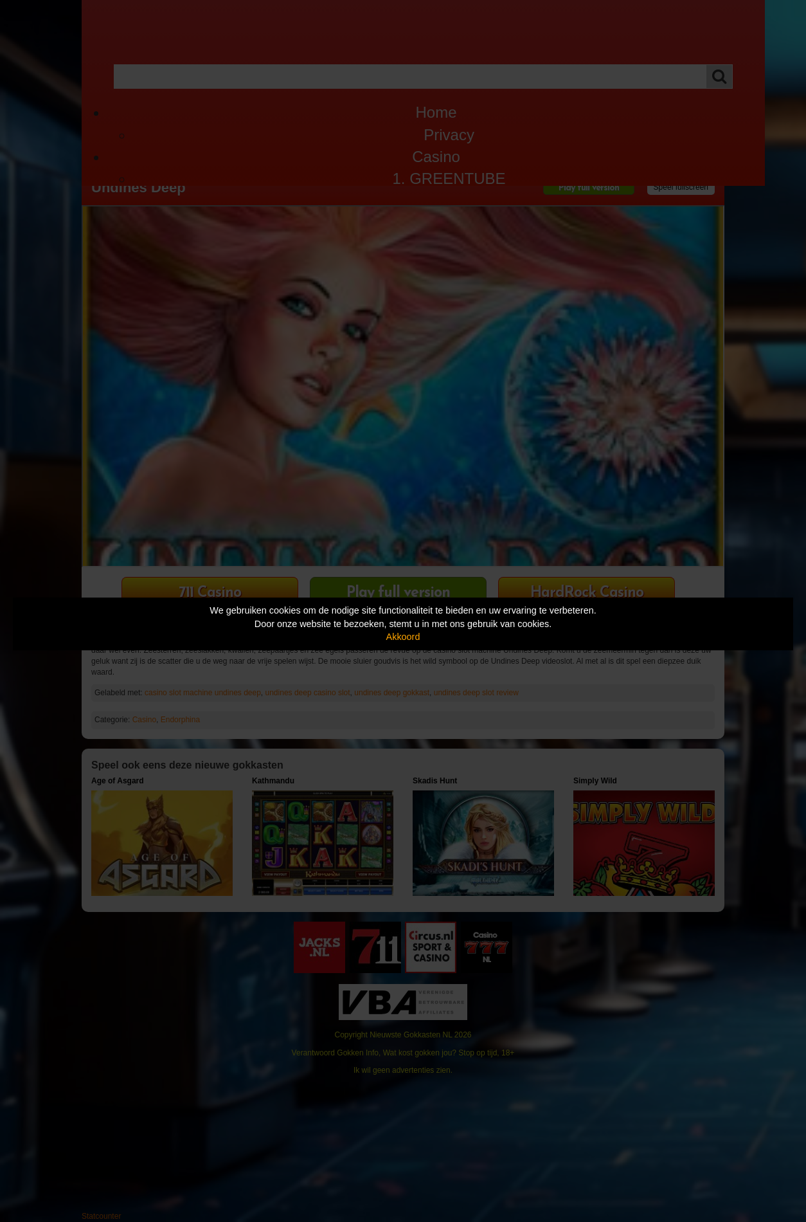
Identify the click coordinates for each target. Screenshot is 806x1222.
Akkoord (403, 637)
